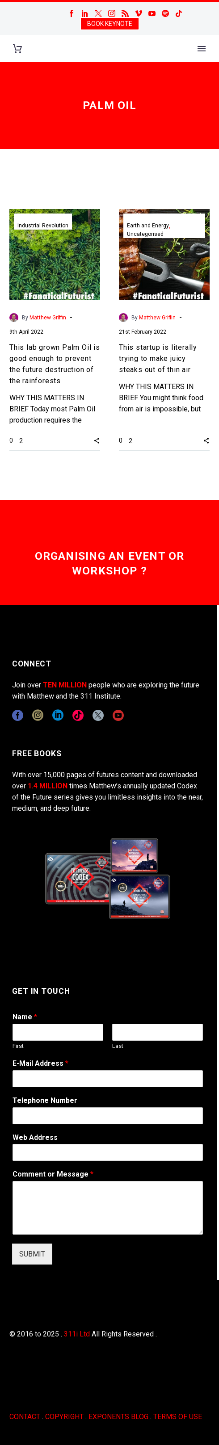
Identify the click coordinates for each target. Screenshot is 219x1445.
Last (117, 1046)
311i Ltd (77, 1334)
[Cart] (17, 48)
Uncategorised (145, 234)
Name (25, 1017)
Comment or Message (53, 1174)
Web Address (35, 1137)
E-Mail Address (40, 1063)
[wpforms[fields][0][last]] (157, 1032)
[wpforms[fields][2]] (108, 1208)
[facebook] (17, 715)
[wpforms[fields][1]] (108, 1078)
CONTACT (24, 1416)
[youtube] (118, 715)
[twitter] (98, 715)
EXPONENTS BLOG (118, 1416)
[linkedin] (57, 715)
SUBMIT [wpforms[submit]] (32, 1254)
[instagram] (37, 715)
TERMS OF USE (177, 1416)
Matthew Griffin (47, 317)
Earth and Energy (148, 225)
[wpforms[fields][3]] (108, 1152)
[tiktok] (78, 715)
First (18, 1046)
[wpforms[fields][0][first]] (58, 1032)
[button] (96, 440)
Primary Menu (202, 48)
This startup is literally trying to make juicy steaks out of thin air (158, 358)
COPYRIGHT (64, 1416)
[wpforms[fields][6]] (108, 1115)
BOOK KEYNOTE (109, 23)
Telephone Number (45, 1100)
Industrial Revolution (42, 225)
